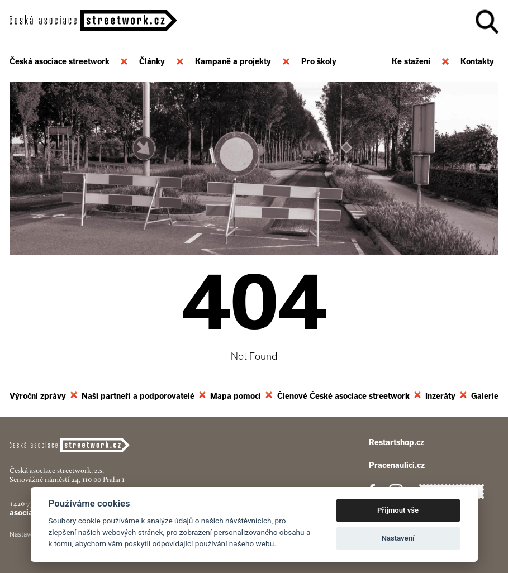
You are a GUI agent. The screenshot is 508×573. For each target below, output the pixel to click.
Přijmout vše (398, 510)
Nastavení (398, 538)
